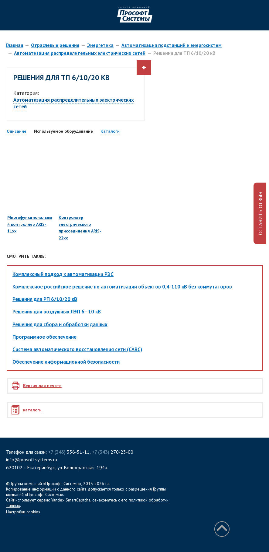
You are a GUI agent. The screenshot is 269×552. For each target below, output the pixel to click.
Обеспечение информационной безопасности (66, 361)
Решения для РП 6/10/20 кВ (44, 299)
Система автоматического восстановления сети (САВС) (77, 349)
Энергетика (100, 45)
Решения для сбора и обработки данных (59, 324)
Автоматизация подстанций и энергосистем (171, 45)
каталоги (32, 410)
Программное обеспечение (44, 337)
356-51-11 (69, 452)
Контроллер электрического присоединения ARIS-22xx (81, 201)
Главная (14, 45)
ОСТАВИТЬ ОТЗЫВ (260, 213)
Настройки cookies (23, 512)
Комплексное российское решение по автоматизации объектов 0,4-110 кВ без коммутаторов (122, 286)
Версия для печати (42, 385)
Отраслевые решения (55, 45)
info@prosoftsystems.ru (31, 459)
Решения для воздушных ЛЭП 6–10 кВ (56, 311)
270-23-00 (112, 452)
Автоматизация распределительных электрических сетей (79, 53)
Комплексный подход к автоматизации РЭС (63, 274)
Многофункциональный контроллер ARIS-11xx (30, 198)
